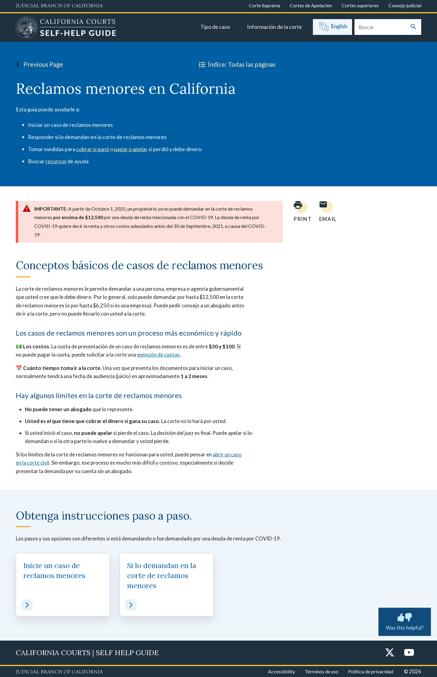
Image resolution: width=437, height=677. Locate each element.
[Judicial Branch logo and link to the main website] (59, 6)
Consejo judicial (404, 5)
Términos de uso (321, 671)
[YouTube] (409, 653)
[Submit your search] (413, 27)
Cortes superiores (360, 5)
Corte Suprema (264, 5)
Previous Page (37, 64)
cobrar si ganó (92, 149)
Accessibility (281, 671)
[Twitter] (390, 653)
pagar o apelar (130, 149)
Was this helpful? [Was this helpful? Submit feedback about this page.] (405, 620)
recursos (56, 161)
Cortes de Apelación (311, 5)
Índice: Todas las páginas (236, 64)
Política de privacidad (370, 671)
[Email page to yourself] (326, 211)
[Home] (66, 28)
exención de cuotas (158, 354)
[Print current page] (298, 211)
